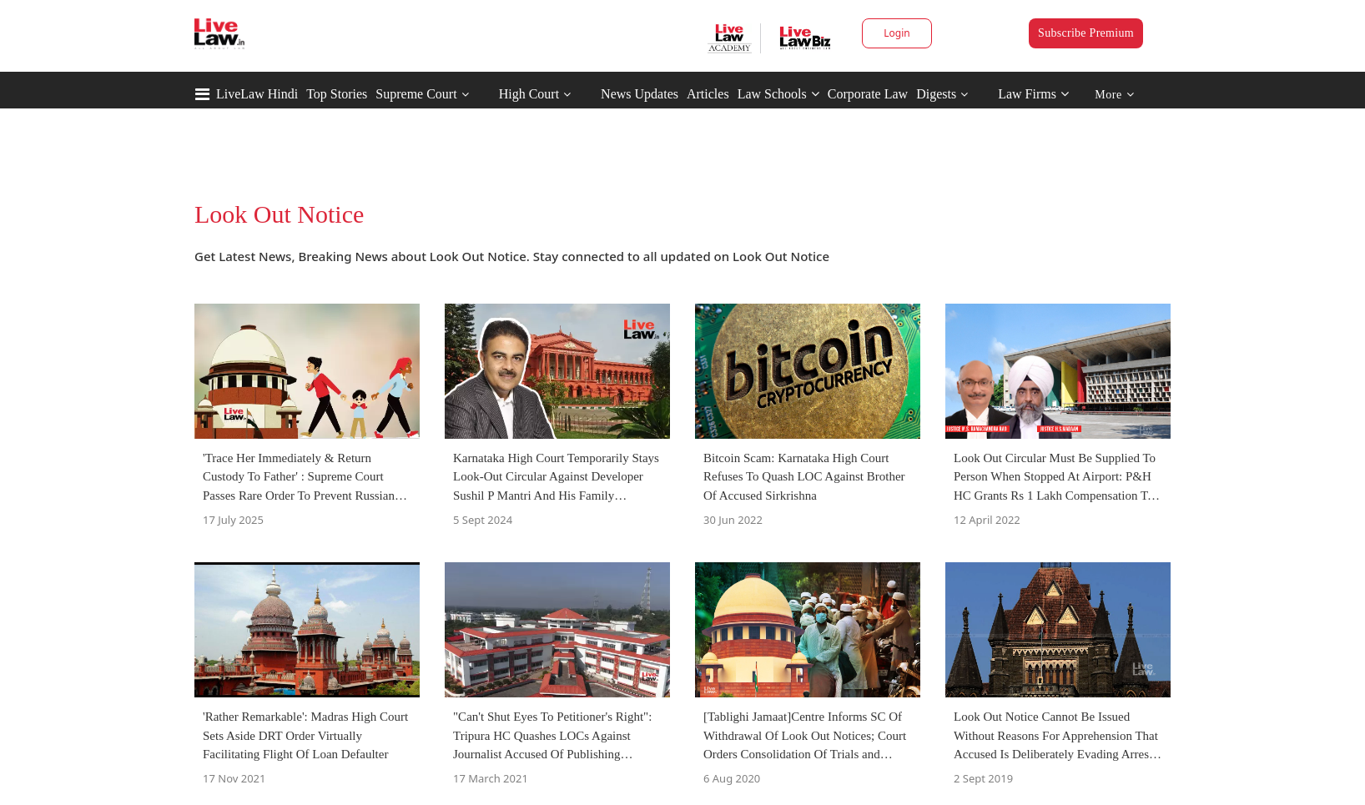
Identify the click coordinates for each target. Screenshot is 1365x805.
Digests (936, 94)
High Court (529, 94)
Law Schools (778, 94)
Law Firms (1033, 94)
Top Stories (336, 94)
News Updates (639, 94)
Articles (708, 94)
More (1114, 94)
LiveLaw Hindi (257, 94)
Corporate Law (868, 94)
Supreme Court (415, 94)
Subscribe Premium (1086, 33)
